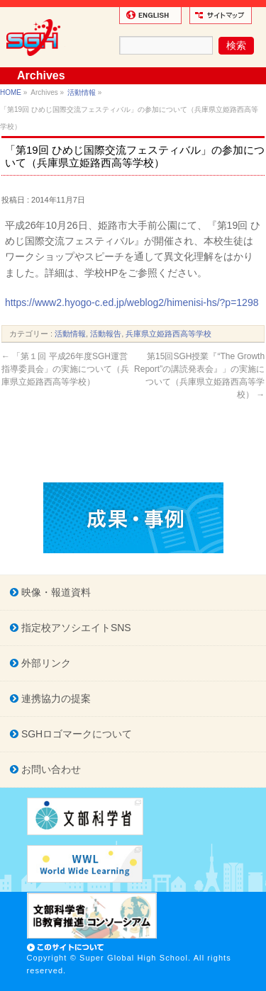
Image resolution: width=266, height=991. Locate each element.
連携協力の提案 (54, 698)
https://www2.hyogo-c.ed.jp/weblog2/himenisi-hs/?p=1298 (132, 302)
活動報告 (105, 333)
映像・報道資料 (54, 592)
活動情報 (81, 92)
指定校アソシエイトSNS (74, 627)
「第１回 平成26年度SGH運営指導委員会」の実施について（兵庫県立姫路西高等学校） (65, 369)
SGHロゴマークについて (75, 734)
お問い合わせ (49, 769)
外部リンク (44, 663)
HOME (10, 92)
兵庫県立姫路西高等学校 (168, 333)
